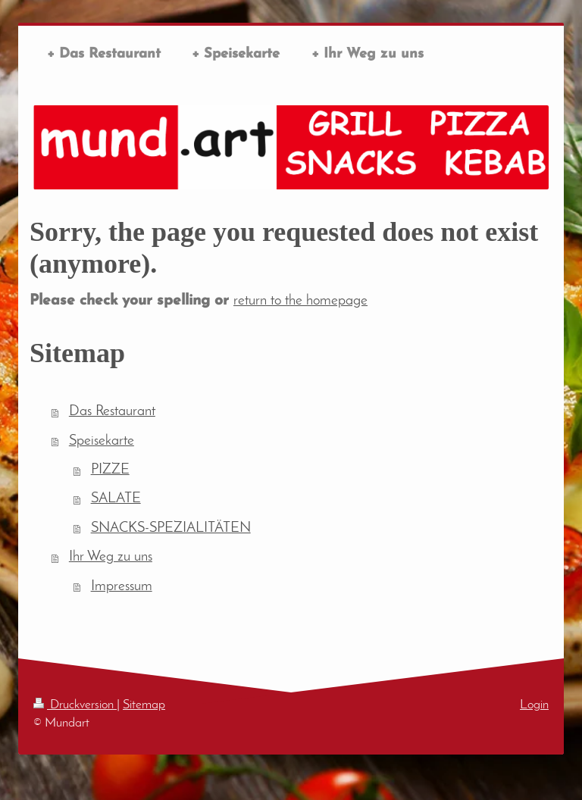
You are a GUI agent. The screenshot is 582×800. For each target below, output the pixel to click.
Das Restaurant (112, 412)
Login (534, 704)
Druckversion (75, 704)
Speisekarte (101, 441)
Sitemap (144, 704)
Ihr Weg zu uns (110, 557)
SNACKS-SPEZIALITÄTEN (171, 528)
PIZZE (110, 470)
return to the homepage (300, 301)
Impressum (121, 587)
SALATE (116, 499)
